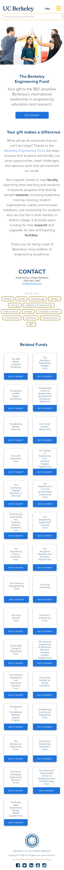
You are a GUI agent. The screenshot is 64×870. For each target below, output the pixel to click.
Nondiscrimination (34, 859)
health (21, 298)
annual (8, 298)
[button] (16, 363)
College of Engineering (38, 305)
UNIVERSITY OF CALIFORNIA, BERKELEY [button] (32, 851)
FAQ (47, 8)
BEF (31, 324)
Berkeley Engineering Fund (24, 151)
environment (12, 317)
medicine (31, 317)
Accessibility (19, 859)
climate (55, 298)
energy (15, 305)
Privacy (48, 859)
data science (10, 311)
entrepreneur (50, 317)
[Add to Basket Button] (32, 115)
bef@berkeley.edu (32, 283)
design (28, 311)
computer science (49, 311)
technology (37, 298)
